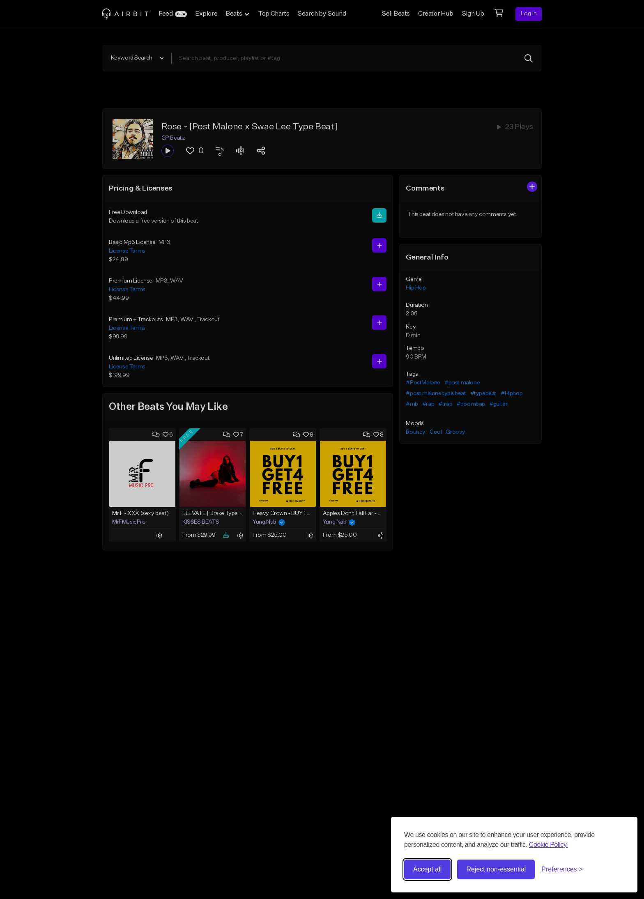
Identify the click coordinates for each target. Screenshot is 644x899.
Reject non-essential (496, 869)
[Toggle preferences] (562, 869)
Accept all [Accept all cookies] (427, 869)
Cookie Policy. (548, 844)
